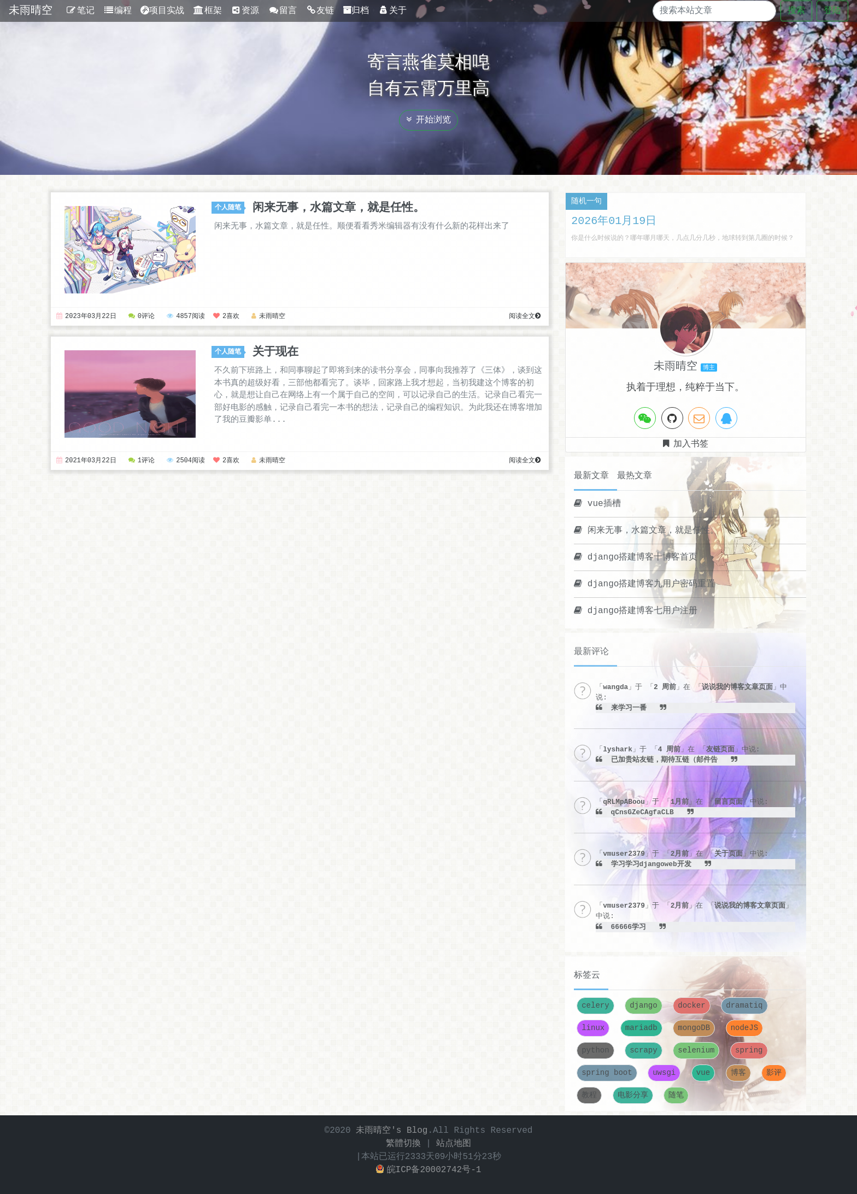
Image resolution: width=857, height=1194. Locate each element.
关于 (392, 11)
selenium (696, 1050)
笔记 (80, 11)
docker (691, 1006)
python (595, 1050)
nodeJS (744, 1028)
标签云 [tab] (587, 975)
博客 (738, 1073)
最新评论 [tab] (591, 652)
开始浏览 (428, 120)
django (643, 1006)
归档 (356, 11)
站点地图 (453, 1144)
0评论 (141, 316)
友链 (320, 11)
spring (748, 1050)
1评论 (141, 461)
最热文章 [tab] (634, 476)
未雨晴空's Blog (391, 1131)
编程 (117, 11)
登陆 (832, 11)
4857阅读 (186, 316)
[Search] (704, 11)
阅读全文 (525, 316)
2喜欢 (226, 316)
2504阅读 (186, 461)
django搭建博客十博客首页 (635, 557)
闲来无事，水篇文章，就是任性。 (339, 207)
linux (593, 1028)
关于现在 (275, 352)
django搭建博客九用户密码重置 (644, 584)
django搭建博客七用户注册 (635, 611)
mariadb (641, 1028)
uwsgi (664, 1073)
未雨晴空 (30, 10)
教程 (589, 1095)
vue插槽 (597, 504)
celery (595, 1006)
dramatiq (744, 1006)
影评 (774, 1073)
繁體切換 (403, 1144)
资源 (245, 11)
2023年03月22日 (86, 316)
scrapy (643, 1050)
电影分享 (633, 1095)
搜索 (796, 11)
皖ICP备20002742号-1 (429, 1170)
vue (703, 1073)
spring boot (607, 1073)
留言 (282, 11)
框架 (207, 11)
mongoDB (694, 1028)
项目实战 (162, 11)
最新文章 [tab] (591, 476)
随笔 (676, 1095)
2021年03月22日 (86, 461)
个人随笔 (229, 208)
